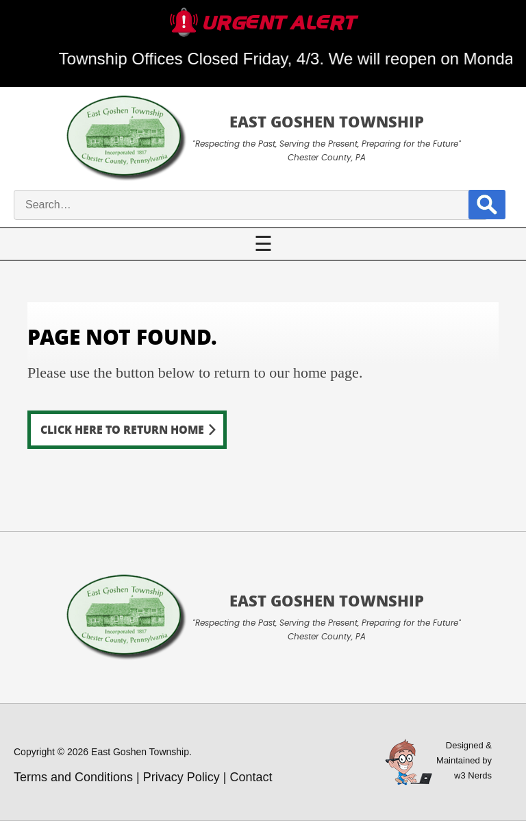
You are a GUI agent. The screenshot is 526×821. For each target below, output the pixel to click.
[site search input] (251, 205)
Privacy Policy (181, 777)
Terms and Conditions (73, 777)
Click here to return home (122, 429)
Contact (251, 777)
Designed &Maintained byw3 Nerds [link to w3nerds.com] (464, 760)
